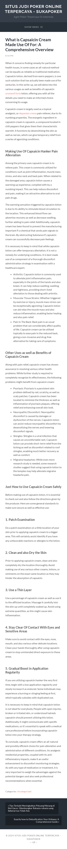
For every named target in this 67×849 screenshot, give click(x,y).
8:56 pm (9, 56)
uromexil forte (13, 93)
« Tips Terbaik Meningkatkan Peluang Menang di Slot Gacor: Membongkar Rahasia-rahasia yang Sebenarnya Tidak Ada (31, 808)
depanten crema (28, 113)
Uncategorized (24, 791)
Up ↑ (34, 842)
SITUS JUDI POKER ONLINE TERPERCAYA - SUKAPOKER (33, 9)
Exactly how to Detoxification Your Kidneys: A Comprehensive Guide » (36, 820)
